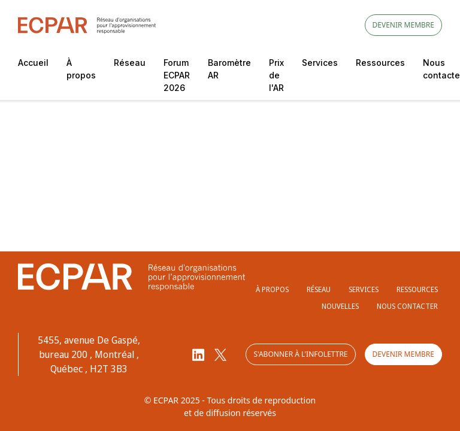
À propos (81, 68)
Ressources (380, 62)
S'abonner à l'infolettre (300, 354)
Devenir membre (403, 25)
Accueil (33, 62)
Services (320, 62)
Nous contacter (407, 306)
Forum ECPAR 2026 (177, 75)
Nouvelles (340, 306)
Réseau (130, 62)
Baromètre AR (229, 68)
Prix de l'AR (276, 75)
